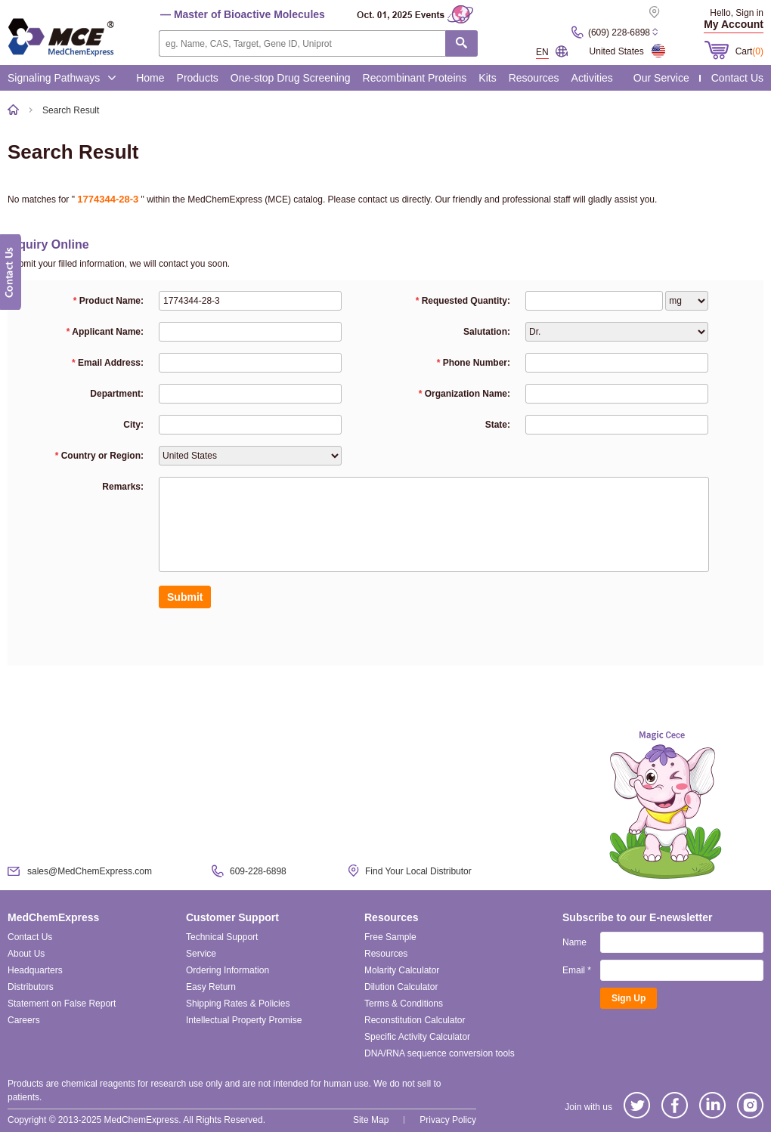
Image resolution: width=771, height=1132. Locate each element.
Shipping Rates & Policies (238, 1003)
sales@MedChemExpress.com (89, 871)
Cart (749, 51)
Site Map (371, 1120)
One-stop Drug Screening (291, 78)
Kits (487, 78)
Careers (24, 1020)
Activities (592, 78)
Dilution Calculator (401, 987)
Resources (534, 78)
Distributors (31, 987)
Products (197, 78)
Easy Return (211, 987)
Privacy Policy (448, 1120)
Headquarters (35, 970)
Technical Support (222, 937)
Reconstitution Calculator (414, 1020)
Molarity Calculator (401, 970)
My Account (733, 24)
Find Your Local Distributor (418, 871)
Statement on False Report (62, 1003)
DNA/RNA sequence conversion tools (439, 1053)
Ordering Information (227, 970)
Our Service (661, 78)
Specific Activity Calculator (417, 1036)
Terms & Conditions (403, 1003)
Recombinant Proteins (415, 78)
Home (150, 78)
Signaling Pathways (62, 77)
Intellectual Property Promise (244, 1020)
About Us (26, 953)
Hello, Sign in (736, 13)
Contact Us (737, 78)
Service (201, 953)
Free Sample (390, 937)
